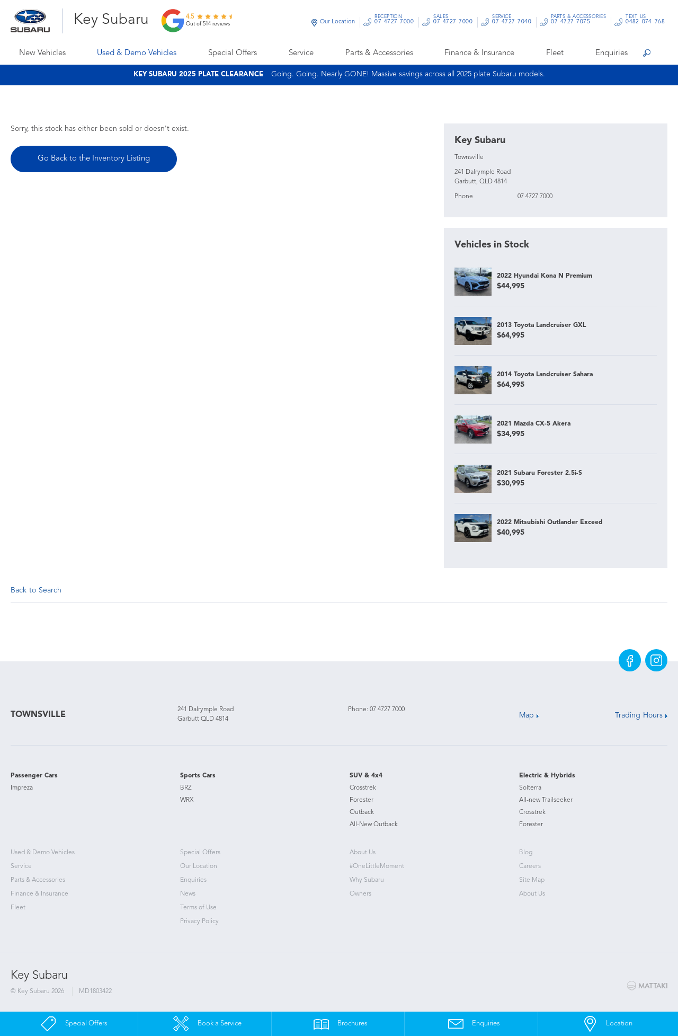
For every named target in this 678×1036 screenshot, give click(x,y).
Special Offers (232, 53)
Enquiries (611, 53)
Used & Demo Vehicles (136, 53)
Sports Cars (198, 776)
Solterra (530, 788)
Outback (362, 812)
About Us (363, 852)
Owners (360, 894)
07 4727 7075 (578, 21)
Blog (525, 852)
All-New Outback (374, 824)
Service (301, 53)
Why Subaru (367, 880)
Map (526, 715)
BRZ (186, 788)
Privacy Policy (199, 921)
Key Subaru (111, 20)
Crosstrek (363, 788)
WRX (186, 800)
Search (646, 54)
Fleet (555, 53)
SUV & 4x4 (366, 776)
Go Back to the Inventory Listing (94, 159)
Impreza (22, 788)
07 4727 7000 (394, 21)
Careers (530, 866)
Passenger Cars (34, 776)
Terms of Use (198, 908)
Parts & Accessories (379, 53)
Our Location (337, 22)
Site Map (532, 880)
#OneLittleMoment (377, 866)
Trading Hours (639, 715)
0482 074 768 (645, 21)
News (187, 894)
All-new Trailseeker (546, 800)
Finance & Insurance (479, 53)
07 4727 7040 (511, 21)
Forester (361, 800)
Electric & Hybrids (547, 776)
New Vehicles (42, 53)
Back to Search (36, 590)
